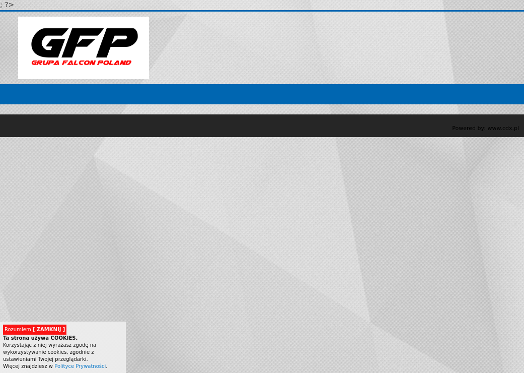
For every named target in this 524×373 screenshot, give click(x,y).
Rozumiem (35, 329)
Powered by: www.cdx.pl (485, 128)
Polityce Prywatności (80, 366)
